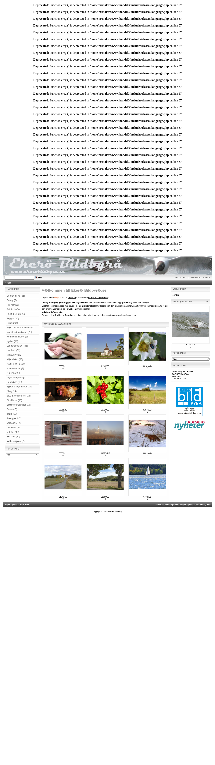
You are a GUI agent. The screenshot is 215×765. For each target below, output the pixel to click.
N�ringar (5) (13, 373)
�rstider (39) (13, 436)
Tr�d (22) (12, 414)
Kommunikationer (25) (18, 336)
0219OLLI (190, 345)
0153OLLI (147, 410)
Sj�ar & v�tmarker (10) (19, 386)
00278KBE (105, 453)
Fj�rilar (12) (13, 305)
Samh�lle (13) (14, 382)
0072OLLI (105, 410)
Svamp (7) (12, 409)
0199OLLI (105, 497)
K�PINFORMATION (180, 374)
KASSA (206, 278)
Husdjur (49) (13, 323)
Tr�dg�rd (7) (14, 418)
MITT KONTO (181, 278)
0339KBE (63, 410)
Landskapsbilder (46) (17, 345)
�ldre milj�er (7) (16, 441)
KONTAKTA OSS (179, 379)
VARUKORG (195, 278)
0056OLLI (63, 453)
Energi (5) (12, 300)
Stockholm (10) (14, 400)
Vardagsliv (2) (14, 423)
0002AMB (147, 453)
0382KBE (147, 497)
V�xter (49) (13, 432)
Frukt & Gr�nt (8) (16, 314)
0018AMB (147, 366)
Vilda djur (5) (13, 427)
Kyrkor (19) (12, 341)
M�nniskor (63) (15, 359)
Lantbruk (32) (13, 350)
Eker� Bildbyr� (115, 512)
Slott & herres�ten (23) (19, 395)
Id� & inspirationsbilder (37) (21, 327)
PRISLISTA (176, 376)
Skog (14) (12, 391)
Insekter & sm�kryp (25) (19, 332)
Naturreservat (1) (15, 368)
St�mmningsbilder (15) (19, 405)
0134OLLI (63, 497)
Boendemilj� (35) (16, 295)
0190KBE (105, 366)
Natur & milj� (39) (16, 364)
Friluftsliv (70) (13, 309)
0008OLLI (63, 366)
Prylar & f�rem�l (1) (18, 377)
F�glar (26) (13, 318)
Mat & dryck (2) (14, 355)
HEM (9, 283)
